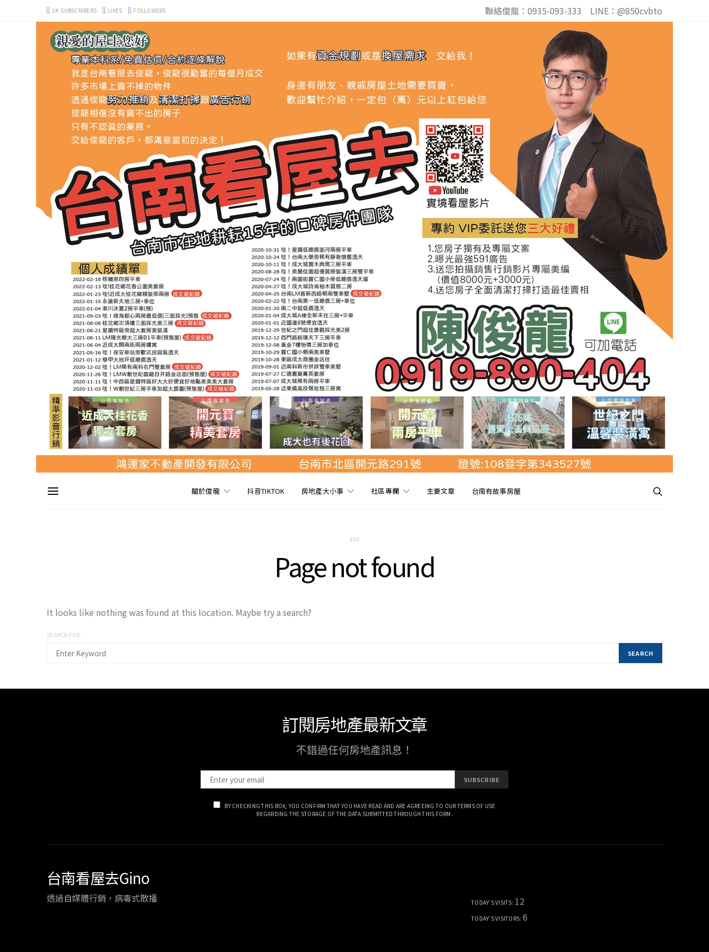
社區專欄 (385, 491)
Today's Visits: (493, 902)
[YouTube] (72, 10)
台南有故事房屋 (496, 491)
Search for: (64, 635)
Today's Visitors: (497, 918)
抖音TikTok (265, 491)
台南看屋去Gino (98, 877)
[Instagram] (147, 10)
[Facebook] (112, 10)
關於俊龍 (206, 491)
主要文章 (441, 491)
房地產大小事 (322, 491)
